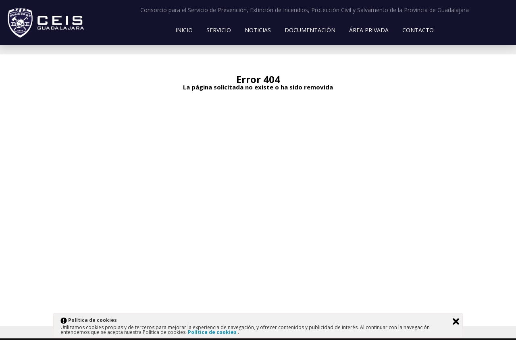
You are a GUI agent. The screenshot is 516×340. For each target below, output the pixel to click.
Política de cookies (213, 332)
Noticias (258, 30)
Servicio (218, 30)
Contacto (418, 30)
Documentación (310, 30)
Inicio (184, 30)
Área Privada (369, 30)
